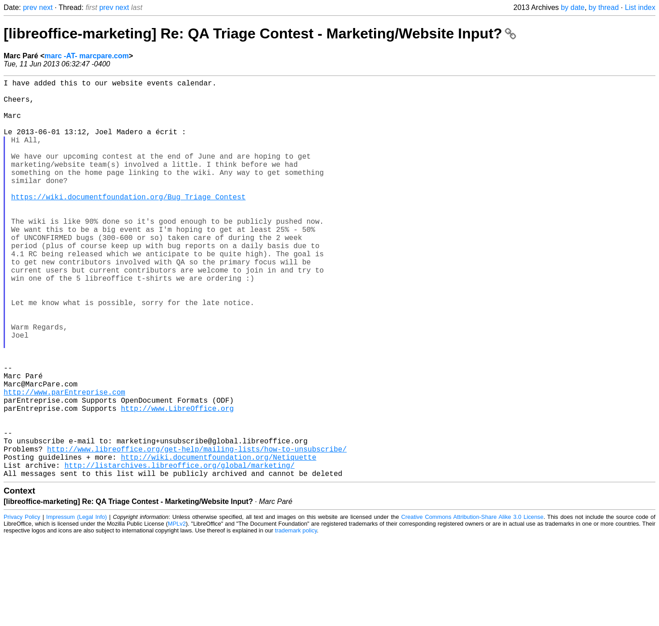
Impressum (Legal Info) (76, 605)
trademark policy (296, 619)
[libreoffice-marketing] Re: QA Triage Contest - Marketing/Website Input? (260, 33)
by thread (603, 7)
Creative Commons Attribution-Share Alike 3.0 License (472, 605)
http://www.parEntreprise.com (64, 462)
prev (30, 7)
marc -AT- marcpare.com (86, 56)
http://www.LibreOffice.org (177, 482)
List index (640, 7)
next (45, 7)
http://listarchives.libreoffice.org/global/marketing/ (179, 552)
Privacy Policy (22, 605)
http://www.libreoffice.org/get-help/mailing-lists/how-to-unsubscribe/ (196, 532)
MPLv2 (177, 612)
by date (572, 7)
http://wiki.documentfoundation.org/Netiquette (218, 542)
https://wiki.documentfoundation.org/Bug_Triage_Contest (128, 224)
